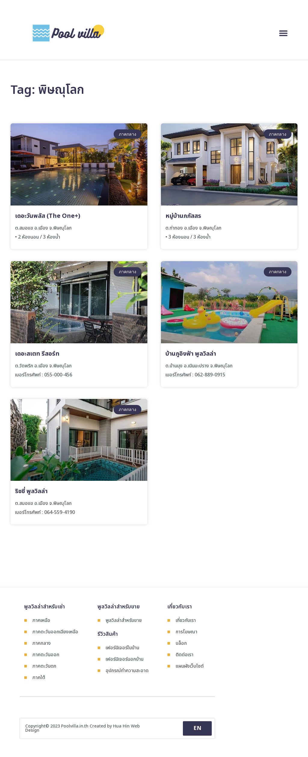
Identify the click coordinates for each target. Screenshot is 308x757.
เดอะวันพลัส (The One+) (47, 216)
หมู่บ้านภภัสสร (183, 216)
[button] (283, 33)
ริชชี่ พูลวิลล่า (31, 491)
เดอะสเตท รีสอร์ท (37, 353)
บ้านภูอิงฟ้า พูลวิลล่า (190, 353)
